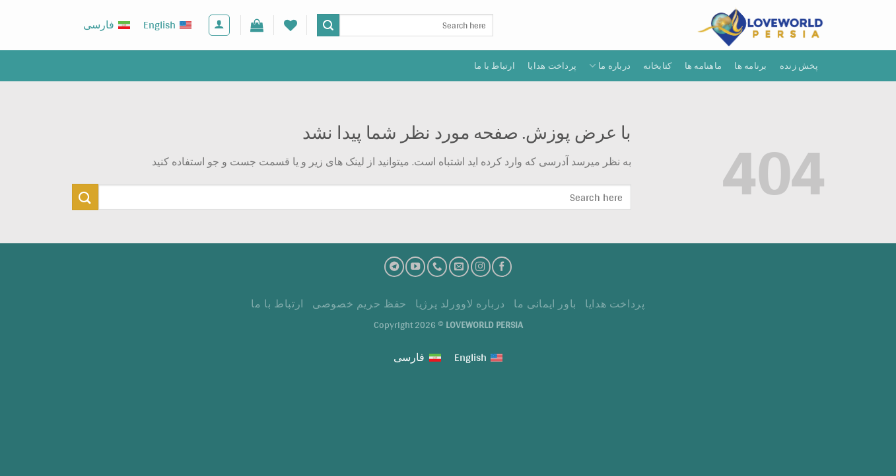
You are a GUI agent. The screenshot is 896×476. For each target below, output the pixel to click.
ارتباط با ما (494, 65)
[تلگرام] (394, 266)
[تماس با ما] (437, 266)
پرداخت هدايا (552, 65)
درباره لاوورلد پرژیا (460, 303)
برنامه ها (750, 65)
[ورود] (219, 25)
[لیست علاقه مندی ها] (290, 25)
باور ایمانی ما (545, 303)
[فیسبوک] (502, 266)
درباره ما (610, 66)
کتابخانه (657, 65)
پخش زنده (799, 65)
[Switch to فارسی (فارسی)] (107, 25)
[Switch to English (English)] (167, 25)
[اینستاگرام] (481, 266)
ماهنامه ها (703, 65)
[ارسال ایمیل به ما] (459, 266)
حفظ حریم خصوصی (359, 303)
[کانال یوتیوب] (415, 266)
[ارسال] (328, 25)
